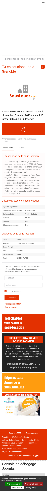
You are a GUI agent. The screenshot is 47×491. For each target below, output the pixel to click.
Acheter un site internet (11, 446)
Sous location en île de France (14, 448)
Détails (21, 147)
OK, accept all (13, 484)
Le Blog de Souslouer (11, 440)
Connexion (12, 298)
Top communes (31, 443)
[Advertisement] (23, 28)
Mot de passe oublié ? (13, 304)
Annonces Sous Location (12, 443)
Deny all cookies (33, 484)
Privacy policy (30, 488)
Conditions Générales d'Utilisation (16, 437)
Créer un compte (11, 307)
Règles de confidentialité (12, 451)
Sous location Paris (30, 440)
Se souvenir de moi (13, 291)
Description (8, 147)
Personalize (17, 488)
